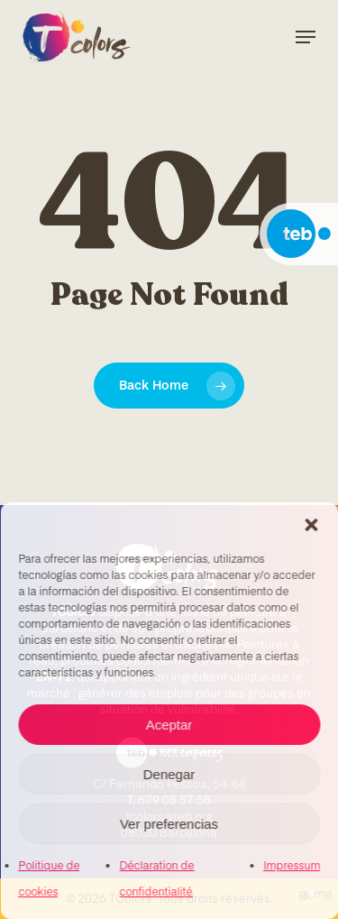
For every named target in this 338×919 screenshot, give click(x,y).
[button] (311, 525)
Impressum (291, 866)
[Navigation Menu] (305, 37)
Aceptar (169, 724)
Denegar (169, 774)
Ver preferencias (169, 824)
